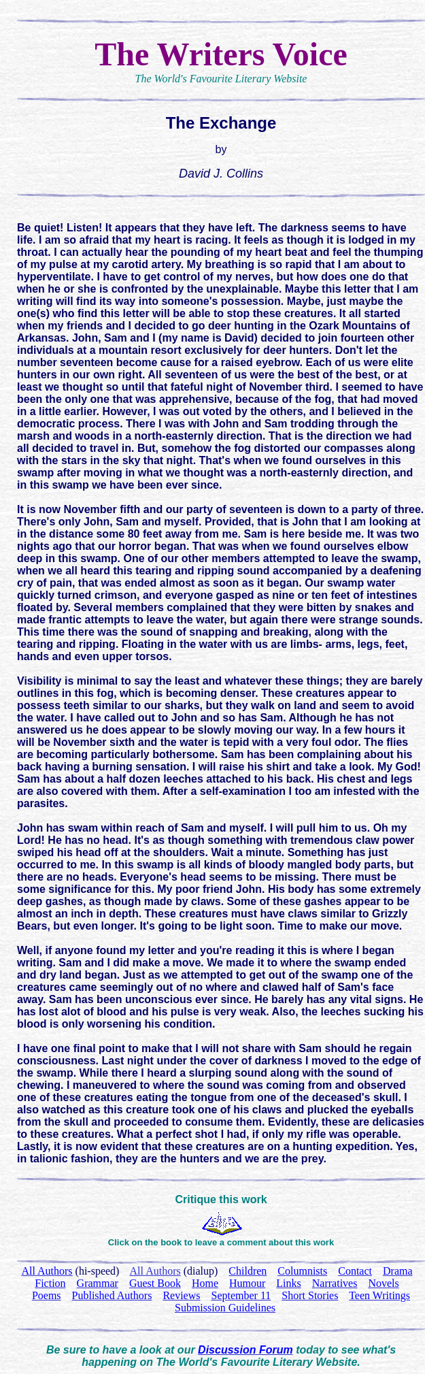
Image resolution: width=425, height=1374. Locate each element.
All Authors (155, 1271)
